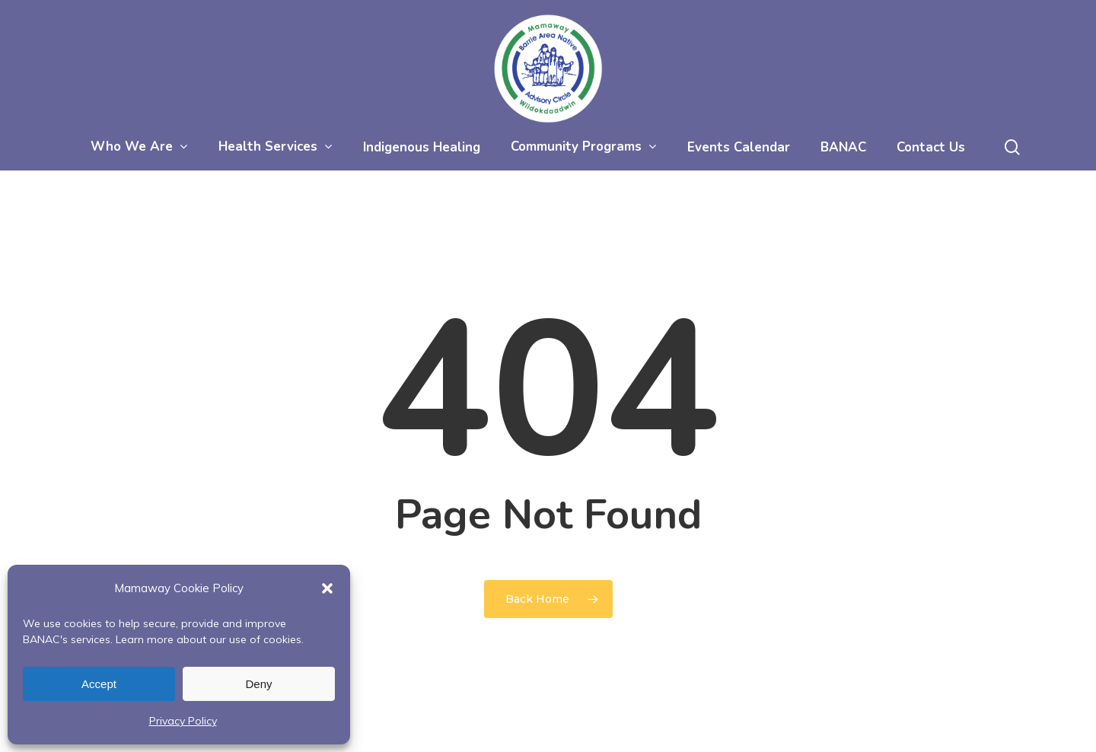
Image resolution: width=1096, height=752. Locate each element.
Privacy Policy (183, 721)
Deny (258, 683)
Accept (98, 683)
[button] (327, 588)
